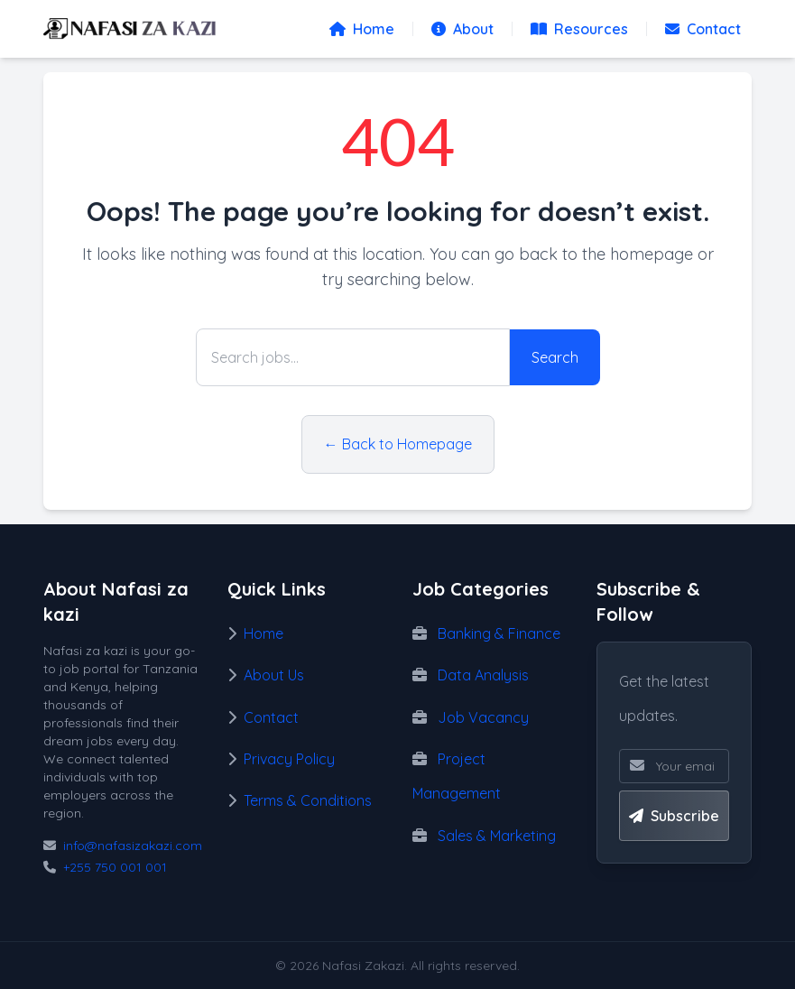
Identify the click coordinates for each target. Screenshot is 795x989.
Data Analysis (483, 675)
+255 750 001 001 (115, 867)
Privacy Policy (289, 759)
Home (361, 29)
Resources (579, 29)
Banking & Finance (499, 633)
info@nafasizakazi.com (132, 845)
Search (555, 357)
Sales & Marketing (497, 836)
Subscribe (674, 816)
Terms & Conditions (308, 800)
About (462, 29)
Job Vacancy (483, 717)
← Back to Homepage (398, 444)
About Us (274, 675)
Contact (703, 29)
